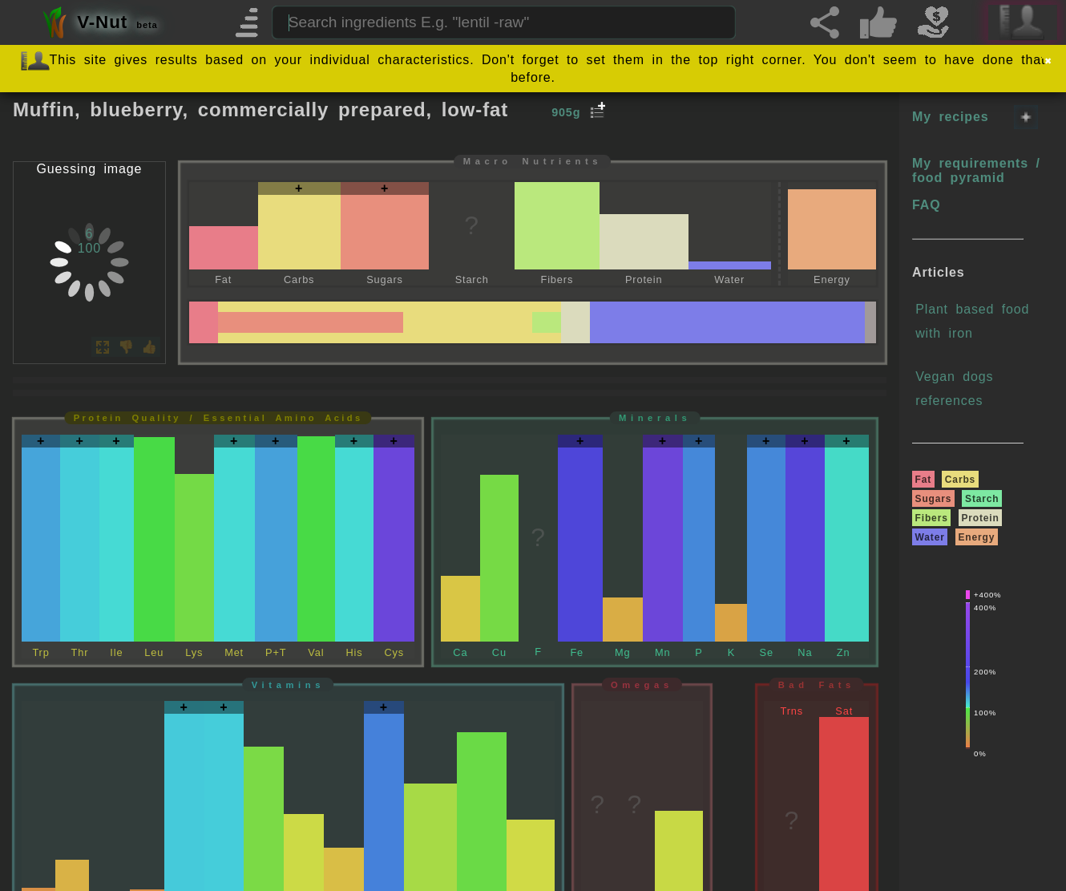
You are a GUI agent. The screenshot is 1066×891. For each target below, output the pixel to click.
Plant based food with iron (972, 321)
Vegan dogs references (954, 388)
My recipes (950, 117)
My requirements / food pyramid (976, 170)
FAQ (926, 205)
